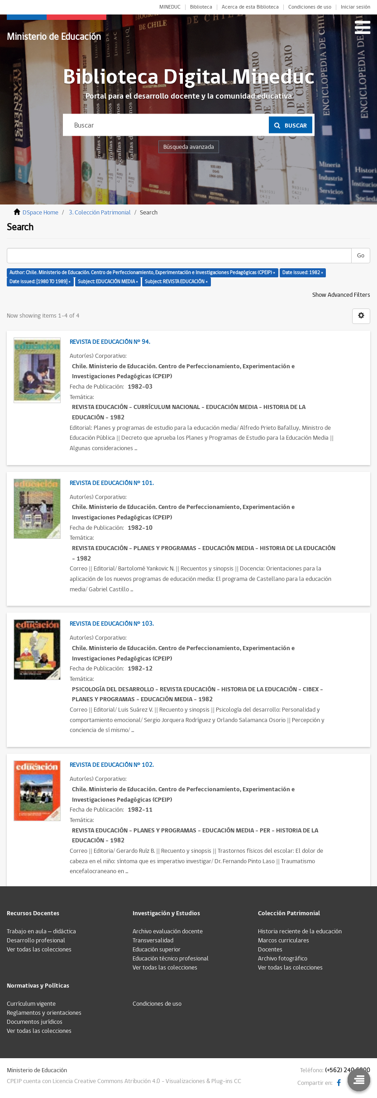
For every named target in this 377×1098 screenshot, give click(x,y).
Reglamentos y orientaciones (44, 1012)
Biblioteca (201, 7)
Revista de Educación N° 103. (111, 623)
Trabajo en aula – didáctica (41, 931)
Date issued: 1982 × (302, 272)
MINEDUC (170, 7)
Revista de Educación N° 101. (111, 483)
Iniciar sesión (355, 7)
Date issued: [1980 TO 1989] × (40, 281)
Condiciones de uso (309, 7)
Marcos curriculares (283, 940)
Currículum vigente (31, 1003)
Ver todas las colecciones (39, 949)
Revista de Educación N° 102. (111, 765)
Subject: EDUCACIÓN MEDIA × (108, 281)
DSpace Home (40, 212)
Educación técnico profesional (171, 958)
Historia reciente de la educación (300, 931)
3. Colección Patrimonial (100, 212)
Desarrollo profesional (36, 940)
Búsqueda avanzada (188, 147)
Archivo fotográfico (282, 958)
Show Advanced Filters (341, 294)
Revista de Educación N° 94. (110, 342)
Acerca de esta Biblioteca (250, 7)
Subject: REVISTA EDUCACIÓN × (176, 281)
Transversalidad (153, 940)
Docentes (270, 949)
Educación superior (157, 949)
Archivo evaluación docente (168, 931)
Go (360, 255)
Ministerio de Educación (54, 36)
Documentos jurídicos (34, 1022)
